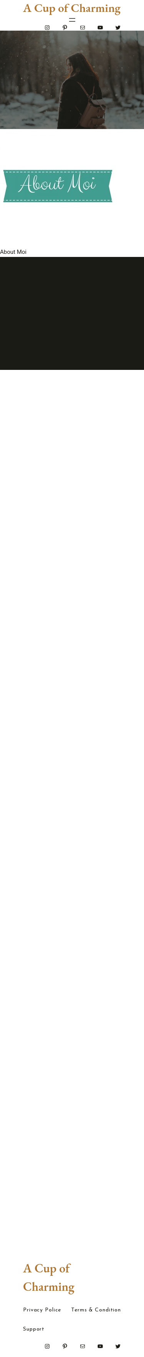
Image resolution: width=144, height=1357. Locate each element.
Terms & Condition (96, 1310)
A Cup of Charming (72, 7)
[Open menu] (72, 20)
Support (34, 1329)
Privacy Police (42, 1310)
